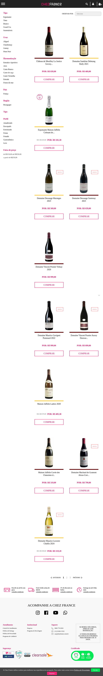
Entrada (6, 79)
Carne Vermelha (9, 76)
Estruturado (7, 130)
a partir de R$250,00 (10, 157)
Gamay (6, 48)
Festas (5, 133)
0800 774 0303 (59, 628)
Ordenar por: (67, 14)
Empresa (29, 628)
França (5, 94)
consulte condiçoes (18, 592)
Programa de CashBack (9, 636)
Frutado (6, 136)
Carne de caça (8, 73)
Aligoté (6, 41)
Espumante (7, 17)
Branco (6, 24)
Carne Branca (8, 69)
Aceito (95, 670)
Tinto (5, 20)
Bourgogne (7, 105)
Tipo (5, 13)
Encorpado (7, 126)
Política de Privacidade (9, 633)
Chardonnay (7, 45)
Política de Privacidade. (82, 670)
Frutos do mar (8, 83)
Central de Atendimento (10, 628)
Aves (5, 66)
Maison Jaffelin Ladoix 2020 (49, 404)
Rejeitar (52, 673)
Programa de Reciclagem (34, 631)
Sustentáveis (7, 30)
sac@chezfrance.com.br (60, 634)
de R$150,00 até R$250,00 (12, 154)
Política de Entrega (8, 631)
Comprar (49, 79)
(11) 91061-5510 (58, 631)
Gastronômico (8, 140)
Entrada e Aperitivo (10, 63)
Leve (5, 143)
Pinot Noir (7, 51)
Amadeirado (7, 123)
